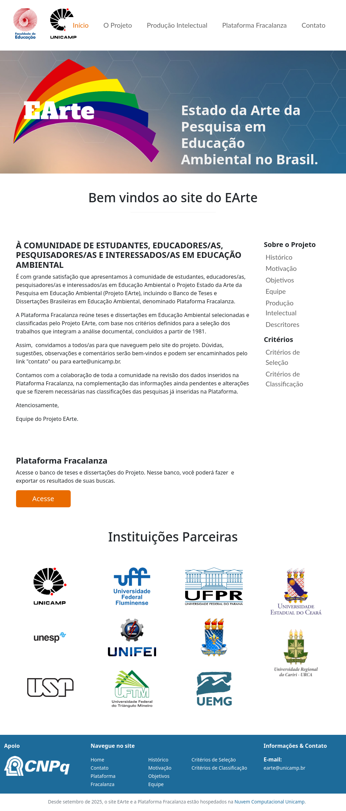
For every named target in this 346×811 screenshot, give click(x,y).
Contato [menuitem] (313, 26)
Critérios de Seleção (283, 358)
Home (97, 759)
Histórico (279, 257)
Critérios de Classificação (285, 380)
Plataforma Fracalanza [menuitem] (251, 26)
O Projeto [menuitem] (109, 26)
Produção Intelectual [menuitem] (171, 26)
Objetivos (280, 280)
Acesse (43, 498)
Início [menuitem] (71, 26)
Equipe (276, 292)
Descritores (283, 325)
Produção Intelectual (281, 309)
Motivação (281, 269)
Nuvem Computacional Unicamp (270, 802)
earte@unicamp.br (284, 768)
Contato (99, 768)
